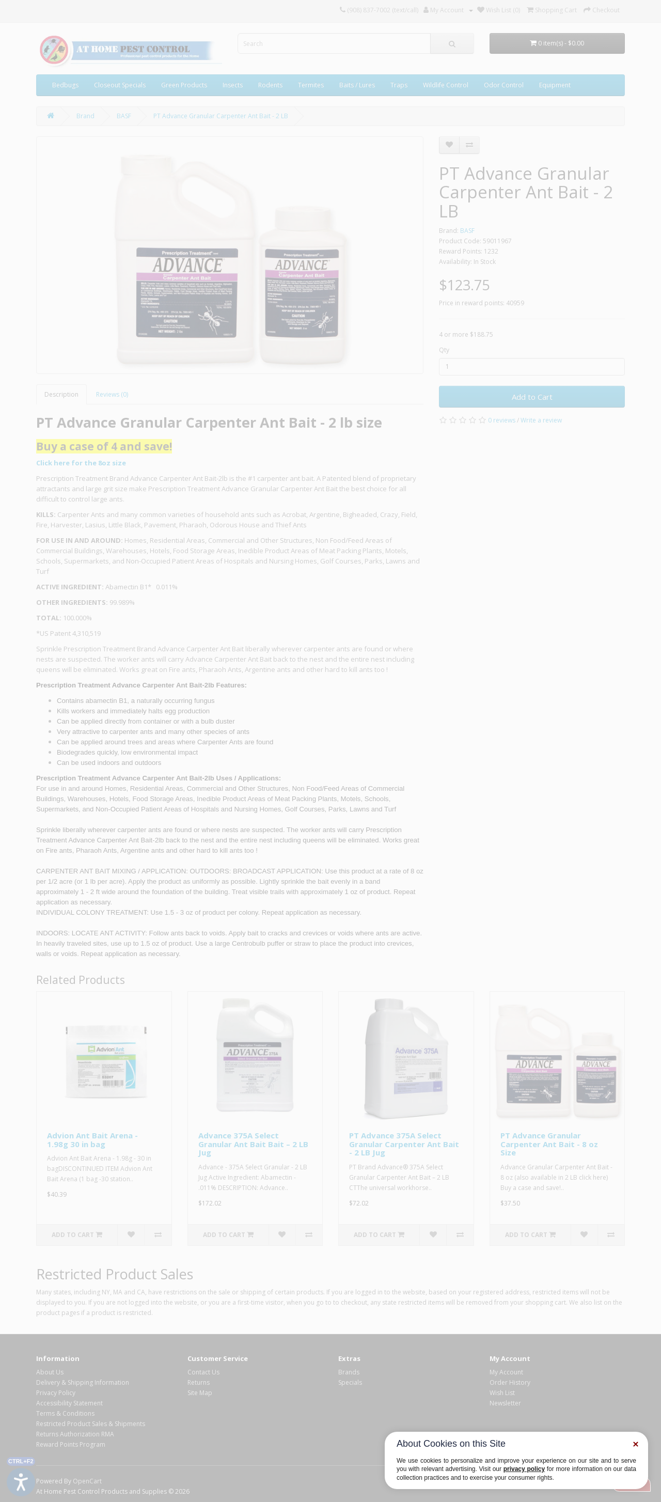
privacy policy (524, 1469)
